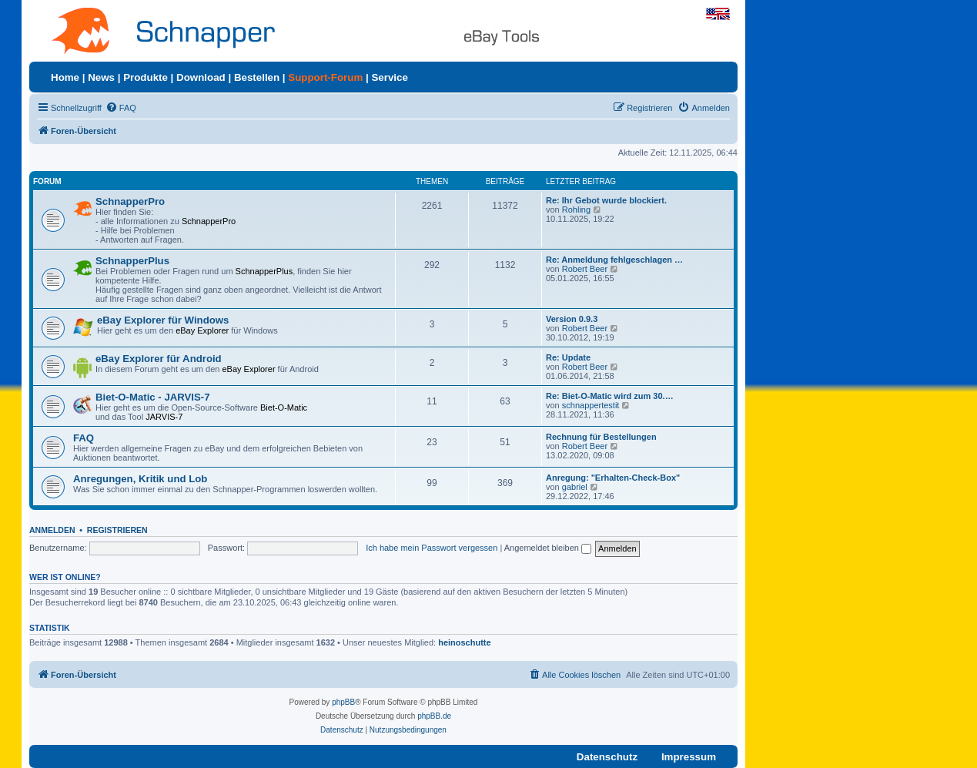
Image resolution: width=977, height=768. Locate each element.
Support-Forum (325, 77)
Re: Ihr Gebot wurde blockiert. (606, 200)
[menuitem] (120, 108)
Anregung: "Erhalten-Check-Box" (613, 477)
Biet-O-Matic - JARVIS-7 (152, 397)
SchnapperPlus (132, 261)
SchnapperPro (130, 201)
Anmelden (52, 530)
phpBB (343, 702)
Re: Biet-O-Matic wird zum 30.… (610, 396)
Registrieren (117, 530)
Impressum (688, 757)
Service (389, 77)
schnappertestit (591, 405)
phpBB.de (434, 716)
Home (65, 77)
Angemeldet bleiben (547, 547)
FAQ (83, 438)
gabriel (574, 486)
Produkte (145, 77)
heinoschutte (464, 642)
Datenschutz (607, 757)
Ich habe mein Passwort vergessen (431, 547)
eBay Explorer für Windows (163, 320)
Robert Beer (584, 268)
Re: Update (568, 357)
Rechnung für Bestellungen (601, 436)
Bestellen (256, 77)
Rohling (576, 209)
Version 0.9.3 (571, 319)
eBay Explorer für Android (158, 358)
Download (201, 77)
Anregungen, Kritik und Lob (140, 479)
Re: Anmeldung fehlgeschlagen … (614, 259)
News (101, 77)
